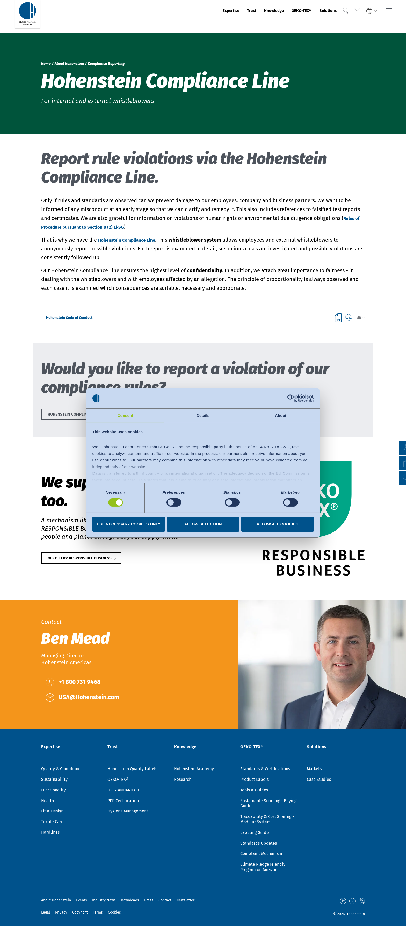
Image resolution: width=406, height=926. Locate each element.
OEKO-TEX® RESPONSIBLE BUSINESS (91, 565)
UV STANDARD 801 (124, 790)
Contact (164, 900)
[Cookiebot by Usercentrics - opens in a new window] (291, 398)
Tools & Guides (254, 790)
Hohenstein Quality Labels (132, 768)
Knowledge (253, 16)
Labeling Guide (254, 832)
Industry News (104, 900)
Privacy (61, 911)
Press (148, 900)
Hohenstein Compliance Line (132, 240)
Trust (226, 16)
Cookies (114, 911)
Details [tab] (203, 415)
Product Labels (254, 779)
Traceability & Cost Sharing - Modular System (267, 819)
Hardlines (50, 832)
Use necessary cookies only (128, 524)
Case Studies (319, 779)
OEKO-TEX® (288, 16)
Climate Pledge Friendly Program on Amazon (262, 867)
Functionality (53, 790)
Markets (314, 768)
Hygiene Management (127, 811)
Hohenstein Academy (194, 768)
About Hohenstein (56, 900)
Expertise (201, 16)
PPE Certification (123, 800)
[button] (397, 478)
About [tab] (280, 415)
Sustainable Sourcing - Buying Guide (268, 803)
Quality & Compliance (62, 768)
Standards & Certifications (265, 768)
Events (81, 900)
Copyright (80, 911)
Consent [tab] (125, 415)
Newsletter (185, 900)
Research (182, 779)
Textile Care (52, 821)
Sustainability (54, 779)
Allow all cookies (277, 524)
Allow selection (203, 524)
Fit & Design (52, 811)
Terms (98, 911)
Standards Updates (258, 842)
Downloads (130, 900)
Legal (45, 911)
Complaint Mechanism (261, 853)
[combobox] (361, 319)
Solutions (321, 16)
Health (47, 800)
